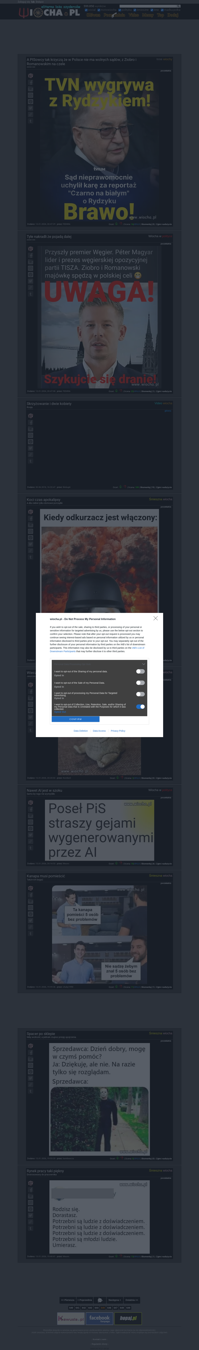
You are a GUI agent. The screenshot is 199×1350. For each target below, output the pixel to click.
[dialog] (99, 675)
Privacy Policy (118, 731)
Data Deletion (81, 731)
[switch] (140, 671)
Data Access (99, 731)
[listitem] (99, 664)
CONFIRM (75, 719)
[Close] (157, 619)
